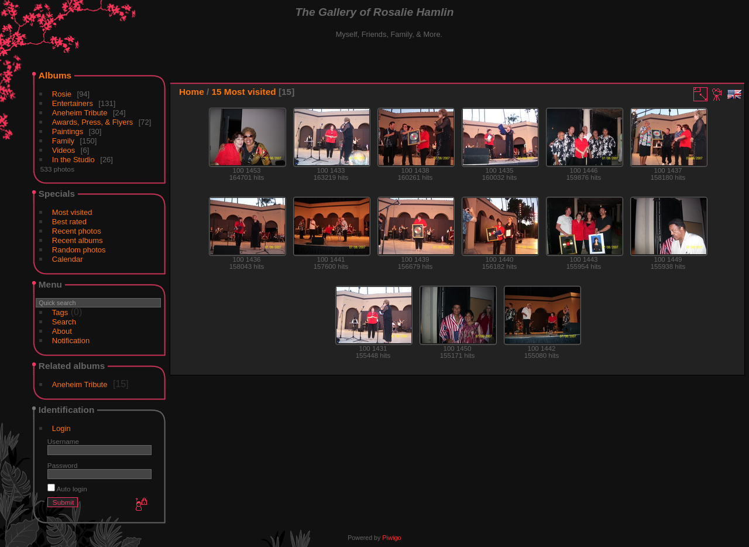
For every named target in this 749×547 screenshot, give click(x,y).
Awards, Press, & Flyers (92, 122)
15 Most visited (244, 92)
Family (63, 140)
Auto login (67, 489)
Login (61, 428)
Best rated (69, 221)
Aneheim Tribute (80, 112)
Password (62, 465)
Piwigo (391, 537)
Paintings (67, 131)
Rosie (61, 94)
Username (63, 441)
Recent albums (77, 240)
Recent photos (76, 231)
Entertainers (72, 103)
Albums (55, 75)
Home (191, 92)
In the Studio (73, 159)
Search (64, 321)
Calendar (67, 259)
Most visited (72, 212)
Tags (60, 312)
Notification (71, 340)
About (62, 331)
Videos (63, 150)
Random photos (79, 249)
